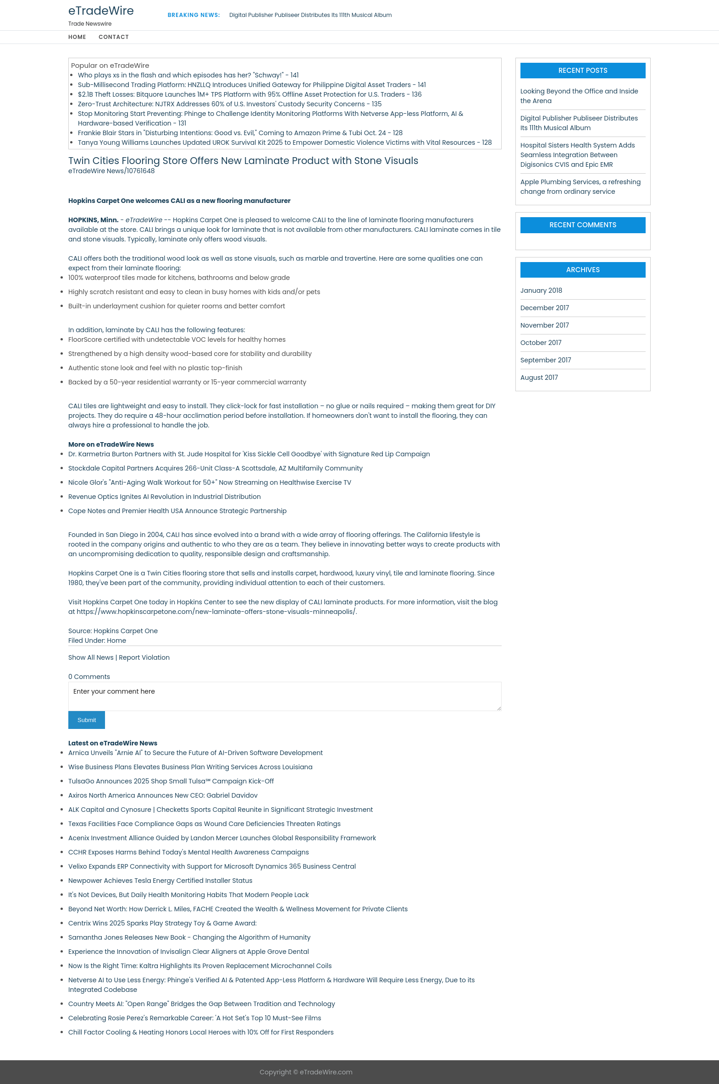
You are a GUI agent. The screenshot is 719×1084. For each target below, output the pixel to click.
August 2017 (539, 377)
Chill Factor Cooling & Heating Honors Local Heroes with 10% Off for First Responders (201, 1032)
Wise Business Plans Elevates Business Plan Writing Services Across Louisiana (190, 767)
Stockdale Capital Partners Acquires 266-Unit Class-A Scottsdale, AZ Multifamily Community (215, 468)
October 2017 (541, 342)
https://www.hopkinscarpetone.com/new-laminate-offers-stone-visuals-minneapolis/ (216, 611)
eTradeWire (101, 11)
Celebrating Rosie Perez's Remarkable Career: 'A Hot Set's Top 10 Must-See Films (194, 1018)
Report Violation (144, 657)
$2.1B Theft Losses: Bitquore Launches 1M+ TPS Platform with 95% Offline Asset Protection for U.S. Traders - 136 (250, 94)
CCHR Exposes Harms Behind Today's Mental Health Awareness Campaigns (188, 852)
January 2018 (541, 290)
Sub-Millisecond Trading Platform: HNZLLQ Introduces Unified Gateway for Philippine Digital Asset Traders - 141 (252, 84)
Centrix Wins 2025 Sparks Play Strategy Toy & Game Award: (162, 923)
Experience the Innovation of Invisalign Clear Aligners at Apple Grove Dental (188, 951)
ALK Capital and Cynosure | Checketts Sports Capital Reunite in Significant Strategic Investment (220, 809)
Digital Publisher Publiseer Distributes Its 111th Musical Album (310, 15)
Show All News (91, 657)
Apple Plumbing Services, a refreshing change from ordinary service (580, 186)
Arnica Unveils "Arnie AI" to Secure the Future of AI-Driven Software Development (195, 752)
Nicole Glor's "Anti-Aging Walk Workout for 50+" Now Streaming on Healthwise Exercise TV (209, 482)
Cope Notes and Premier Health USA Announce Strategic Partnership (177, 510)
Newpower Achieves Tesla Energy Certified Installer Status (160, 880)
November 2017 (544, 325)
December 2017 (544, 307)
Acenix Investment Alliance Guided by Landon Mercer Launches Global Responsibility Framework (222, 838)
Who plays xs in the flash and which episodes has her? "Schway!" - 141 (188, 75)
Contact (114, 37)
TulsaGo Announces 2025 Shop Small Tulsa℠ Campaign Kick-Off (171, 781)
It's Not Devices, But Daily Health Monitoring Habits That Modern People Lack (188, 894)
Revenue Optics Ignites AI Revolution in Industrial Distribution (164, 496)
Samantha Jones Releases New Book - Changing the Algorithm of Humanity (189, 937)
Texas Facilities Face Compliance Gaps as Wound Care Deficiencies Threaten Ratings (204, 823)
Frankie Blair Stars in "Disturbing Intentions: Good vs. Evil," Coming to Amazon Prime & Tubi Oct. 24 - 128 (240, 132)
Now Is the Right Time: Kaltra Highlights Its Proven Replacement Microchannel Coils (200, 965)
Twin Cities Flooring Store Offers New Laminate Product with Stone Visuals (243, 160)
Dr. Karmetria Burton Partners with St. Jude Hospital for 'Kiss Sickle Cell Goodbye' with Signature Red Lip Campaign (249, 454)
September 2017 (545, 360)
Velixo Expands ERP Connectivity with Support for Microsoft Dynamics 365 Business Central (212, 866)
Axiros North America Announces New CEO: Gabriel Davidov (163, 795)
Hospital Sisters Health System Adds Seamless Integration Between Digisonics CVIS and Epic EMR (577, 155)
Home (77, 37)
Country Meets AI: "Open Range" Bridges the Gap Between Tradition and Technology (201, 1003)
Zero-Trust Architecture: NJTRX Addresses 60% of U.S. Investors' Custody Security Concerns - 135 (230, 104)
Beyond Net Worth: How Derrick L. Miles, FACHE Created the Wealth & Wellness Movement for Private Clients (238, 909)
